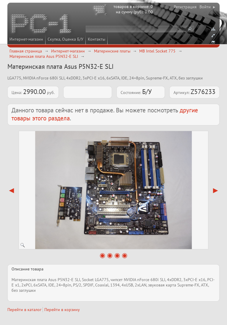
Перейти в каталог (24, 309)
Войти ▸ (207, 6)
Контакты (96, 39)
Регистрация (185, 6)
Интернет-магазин (26, 39)
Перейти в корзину (62, 309)
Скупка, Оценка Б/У (65, 39)
